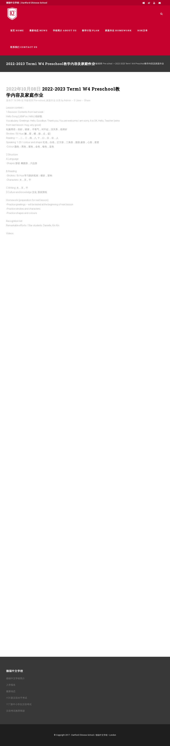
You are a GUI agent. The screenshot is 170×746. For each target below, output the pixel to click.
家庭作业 (86, 63)
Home (77, 63)
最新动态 (10, 691)
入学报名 (10, 685)
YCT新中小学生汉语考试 (19, 704)
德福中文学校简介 (15, 678)
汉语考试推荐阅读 (15, 710)
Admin (67, 100)
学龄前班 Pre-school (103, 63)
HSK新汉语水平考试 (16, 697)
